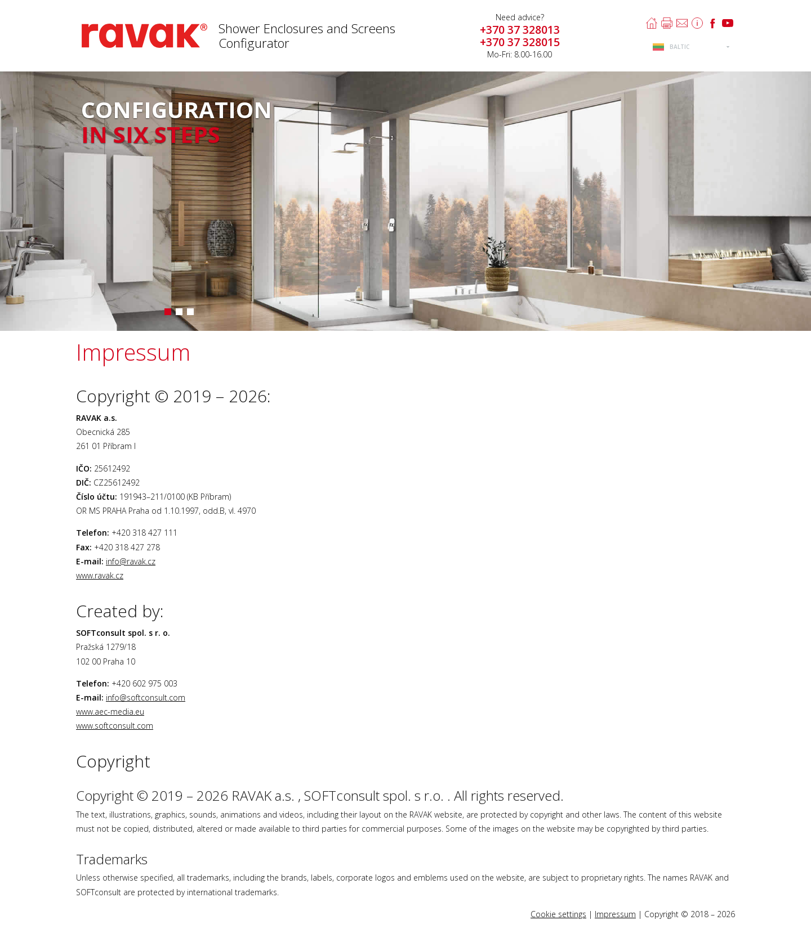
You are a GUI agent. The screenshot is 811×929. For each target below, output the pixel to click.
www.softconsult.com (114, 725)
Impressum (615, 914)
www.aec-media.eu (110, 711)
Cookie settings (558, 914)
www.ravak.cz (99, 575)
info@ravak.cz (130, 561)
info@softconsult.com (145, 697)
